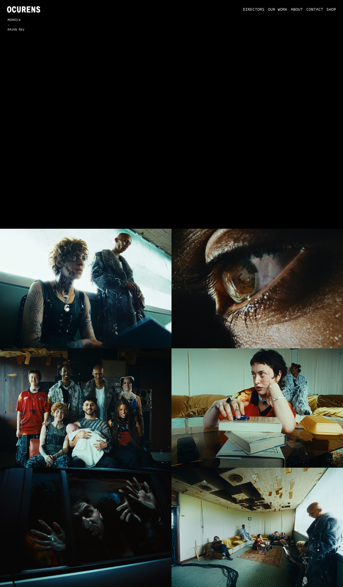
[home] (23, 9)
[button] (251, 9)
